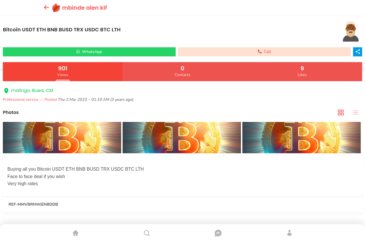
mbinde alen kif (84, 8)
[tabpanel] (182, 138)
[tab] (341, 112)
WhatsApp (89, 51)
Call (264, 51)
